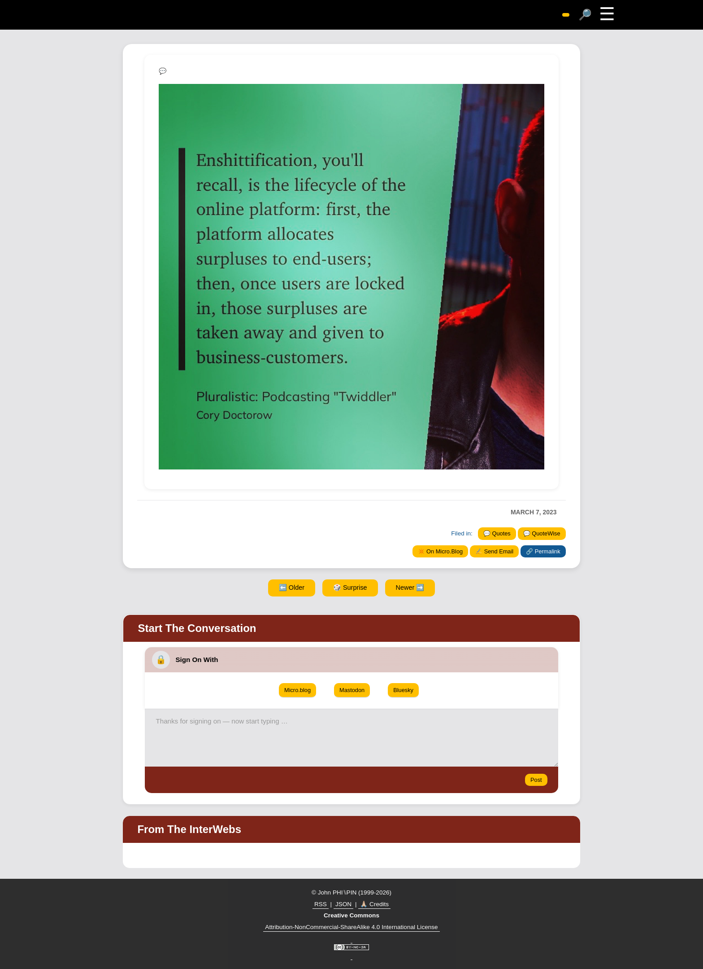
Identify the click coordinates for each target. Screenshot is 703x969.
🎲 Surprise (350, 587)
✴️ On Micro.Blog (440, 551)
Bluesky (403, 690)
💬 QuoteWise (541, 533)
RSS (320, 904)
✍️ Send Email (494, 551)
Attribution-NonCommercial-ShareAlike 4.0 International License (351, 927)
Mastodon (352, 690)
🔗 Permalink (543, 551)
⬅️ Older (291, 587)
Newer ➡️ (410, 587)
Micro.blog (297, 690)
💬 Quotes (497, 533)
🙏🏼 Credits (374, 904)
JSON (343, 904)
